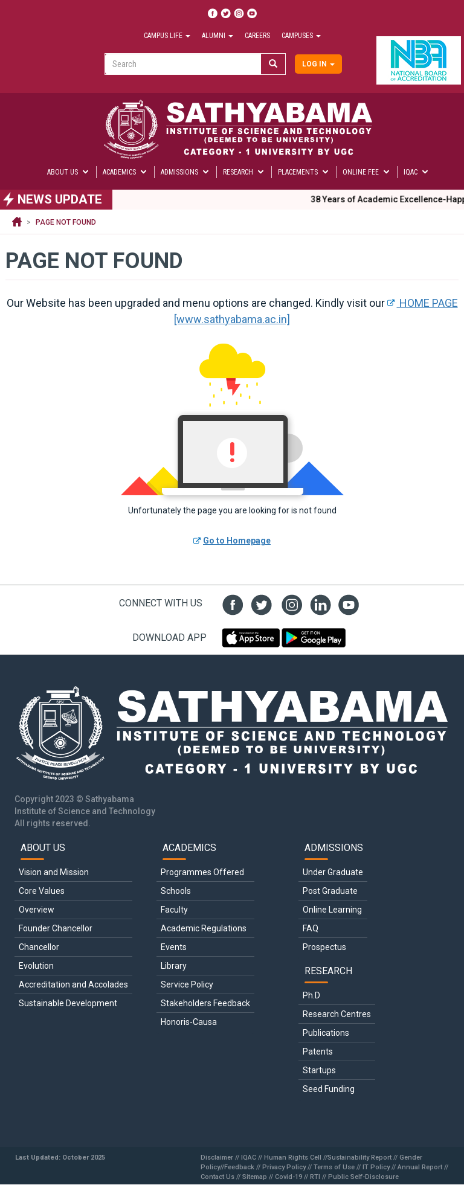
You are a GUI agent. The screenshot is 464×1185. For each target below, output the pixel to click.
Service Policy (187, 984)
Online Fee (367, 172)
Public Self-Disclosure (363, 1177)
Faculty (174, 909)
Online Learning (332, 909)
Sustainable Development (68, 1003)
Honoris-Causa (189, 1022)
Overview (36, 909)
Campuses (301, 35)
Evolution (36, 966)
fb (231, 603)
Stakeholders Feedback (205, 1003)
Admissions (185, 172)
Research (244, 172)
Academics (125, 172)
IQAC (417, 172)
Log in (318, 64)
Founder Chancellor (55, 928)
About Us (68, 172)
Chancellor (39, 947)
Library (174, 966)
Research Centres (337, 1014)
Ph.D (311, 995)
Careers (257, 35)
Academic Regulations (203, 928)
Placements (304, 172)
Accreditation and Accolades (73, 984)
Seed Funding (329, 1089)
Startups (319, 1070)
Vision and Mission (54, 872)
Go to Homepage (237, 540)
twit (260, 603)
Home (17, 222)
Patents (318, 1051)
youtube (347, 603)
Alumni (217, 35)
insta (289, 603)
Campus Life (167, 35)
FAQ (310, 928)
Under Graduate (333, 872)
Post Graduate (330, 891)
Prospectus (324, 947)
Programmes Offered (202, 872)
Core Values (42, 891)
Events (174, 947)
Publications (326, 1033)
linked (318, 603)
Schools (176, 891)
